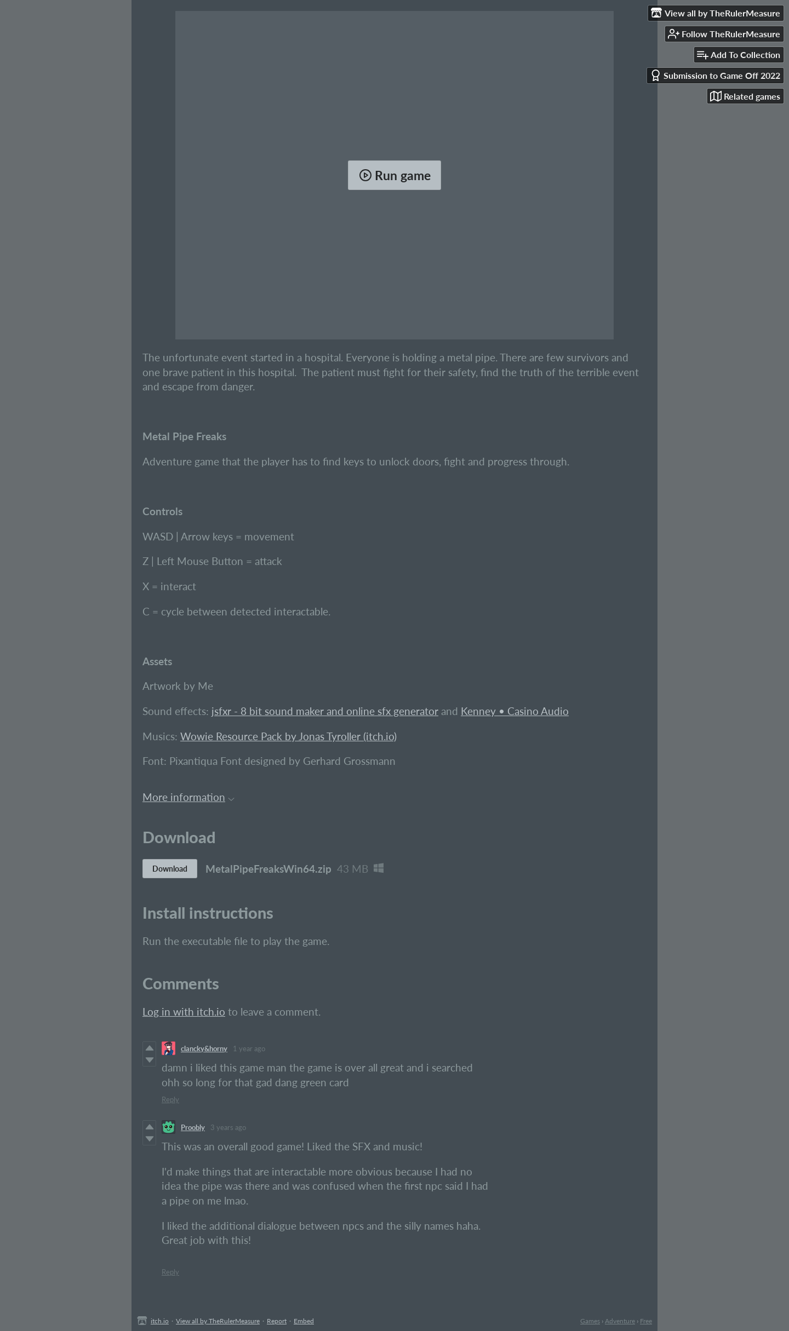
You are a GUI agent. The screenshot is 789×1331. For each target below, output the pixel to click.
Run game (395, 175)
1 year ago (249, 1048)
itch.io (160, 1321)
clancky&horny (204, 1048)
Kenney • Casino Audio (515, 711)
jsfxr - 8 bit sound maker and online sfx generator (324, 711)
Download (169, 868)
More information (188, 797)
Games (590, 1321)
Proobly (193, 1127)
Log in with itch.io (183, 1011)
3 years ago (228, 1127)
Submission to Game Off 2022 (715, 75)
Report (277, 1321)
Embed (304, 1321)
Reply (170, 1099)
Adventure (620, 1321)
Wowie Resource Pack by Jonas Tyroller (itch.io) (288, 736)
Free (646, 1321)
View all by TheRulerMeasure (218, 1321)
